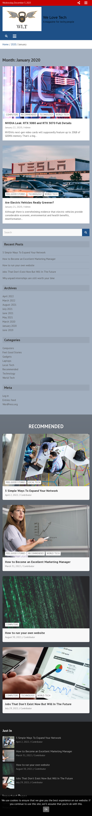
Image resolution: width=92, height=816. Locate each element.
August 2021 (9, 304)
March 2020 (9, 321)
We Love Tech (55, 17)
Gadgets (7, 356)
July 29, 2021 (11, 708)
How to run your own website (18, 265)
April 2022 (8, 296)
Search (85, 232)
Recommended (29, 114)
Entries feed (9, 400)
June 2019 (8, 330)
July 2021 (7, 309)
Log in (6, 395)
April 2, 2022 (11, 494)
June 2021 (8, 313)
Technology (46, 114)
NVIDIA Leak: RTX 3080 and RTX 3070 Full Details (38, 123)
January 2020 (10, 325)
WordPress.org (10, 404)
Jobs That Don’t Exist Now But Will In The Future (29, 271)
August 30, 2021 (13, 637)
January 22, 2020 (13, 127)
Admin (27, 127)
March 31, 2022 (13, 566)
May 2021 (8, 317)
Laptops (7, 360)
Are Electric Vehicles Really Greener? (29, 202)
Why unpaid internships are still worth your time (29, 278)
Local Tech (8, 365)
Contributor (26, 494)
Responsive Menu (78, 3)
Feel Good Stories (15, 194)
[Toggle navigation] (14, 36)
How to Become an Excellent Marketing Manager (29, 259)
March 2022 (9, 300)
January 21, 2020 (13, 206)
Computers (12, 114)
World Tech (62, 114)
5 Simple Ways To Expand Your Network (24, 252)
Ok (46, 809)
